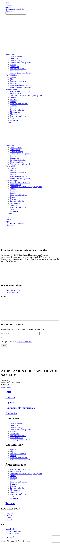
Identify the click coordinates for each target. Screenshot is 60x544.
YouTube (9, 520)
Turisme (9, 122)
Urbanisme (14, 120)
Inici (7, 3)
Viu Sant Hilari (11, 75)
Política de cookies (12, 533)
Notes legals (10, 529)
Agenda (8, 7)
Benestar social (15, 93)
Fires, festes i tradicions (19, 85)
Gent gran (13, 106)
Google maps (6, 387)
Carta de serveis (16, 56)
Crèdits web (10, 537)
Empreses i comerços (18, 81)
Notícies (9, 5)
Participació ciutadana (18, 69)
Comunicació (15, 58)
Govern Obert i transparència (20, 63)
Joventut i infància (17, 110)
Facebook (9, 515)
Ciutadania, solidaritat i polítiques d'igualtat (26, 95)
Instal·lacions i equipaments (20, 87)
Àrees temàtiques (12, 89)
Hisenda (13, 65)
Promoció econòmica (18, 116)
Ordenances (14, 67)
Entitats (13, 83)
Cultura (13, 98)
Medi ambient (15, 112)
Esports (13, 102)
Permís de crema (12, 292)
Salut (12, 118)
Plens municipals (16, 71)
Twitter (8, 518)
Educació (13, 100)
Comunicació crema (13, 290)
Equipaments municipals (15, 9)
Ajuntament (10, 54)
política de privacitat (24, 342)
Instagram (9, 513)
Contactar (9, 11)
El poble (13, 79)
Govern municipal (16, 60)
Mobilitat (13, 114)
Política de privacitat (13, 531)
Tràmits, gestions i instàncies (20, 73)
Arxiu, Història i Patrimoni (20, 91)
